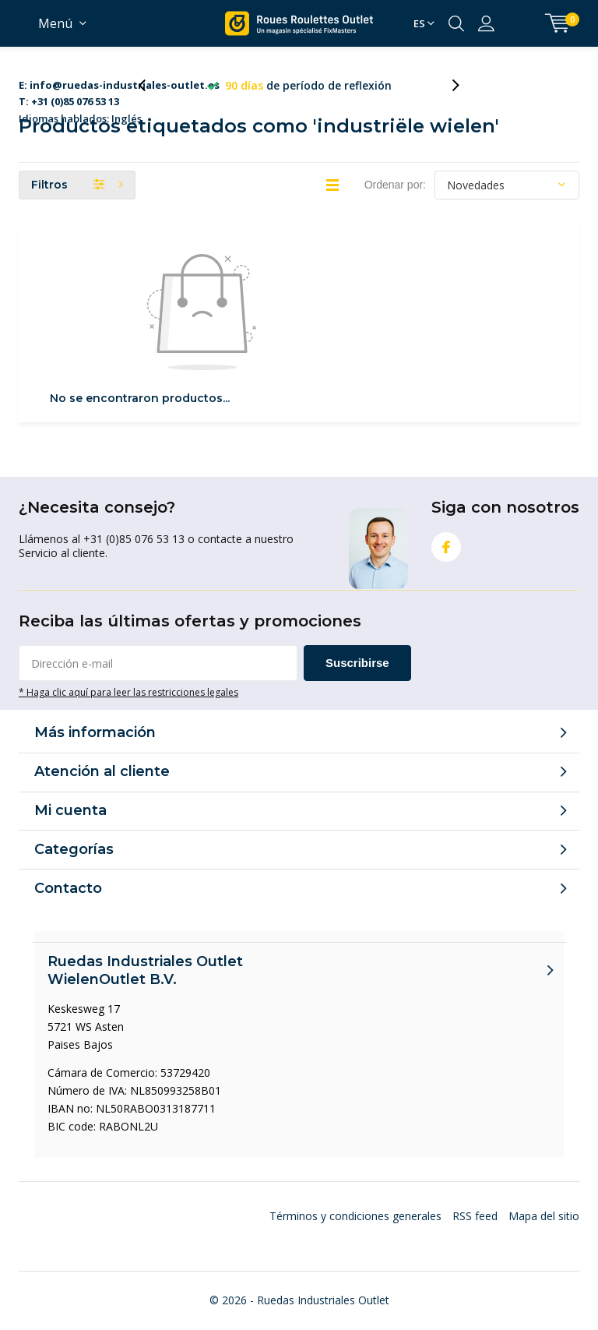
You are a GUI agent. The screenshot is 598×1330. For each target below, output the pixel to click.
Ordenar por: (395, 184)
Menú (55, 23)
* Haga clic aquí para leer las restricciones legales (128, 692)
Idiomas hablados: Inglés (119, 86)
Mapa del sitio (543, 1215)
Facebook (446, 543)
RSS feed (475, 1215)
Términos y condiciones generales (355, 1215)
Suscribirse (357, 662)
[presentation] (150, 85)
